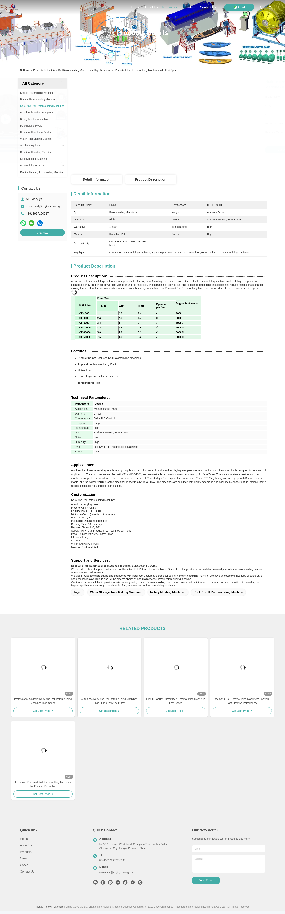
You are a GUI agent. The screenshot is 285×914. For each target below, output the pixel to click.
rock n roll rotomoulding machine (218, 592)
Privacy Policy (43, 906)
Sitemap (58, 906)
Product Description (150, 179)
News (23, 858)
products (170, 7)
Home (135, 7)
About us (26, 845)
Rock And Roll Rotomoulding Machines (68, 70)
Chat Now (42, 232)
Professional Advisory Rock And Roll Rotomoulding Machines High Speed (43, 701)
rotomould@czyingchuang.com (46, 206)
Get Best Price (202, 149)
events (189, 7)
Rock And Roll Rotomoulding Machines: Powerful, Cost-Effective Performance (242, 701)
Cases (24, 865)
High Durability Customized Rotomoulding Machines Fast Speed (175, 701)
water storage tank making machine (115, 592)
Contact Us (27, 871)
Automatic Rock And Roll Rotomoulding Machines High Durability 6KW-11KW (109, 701)
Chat (239, 7)
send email (205, 880)
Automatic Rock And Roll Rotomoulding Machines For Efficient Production (43, 784)
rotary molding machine (167, 592)
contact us (208, 7)
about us (151, 7)
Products (38, 70)
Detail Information (97, 179)
